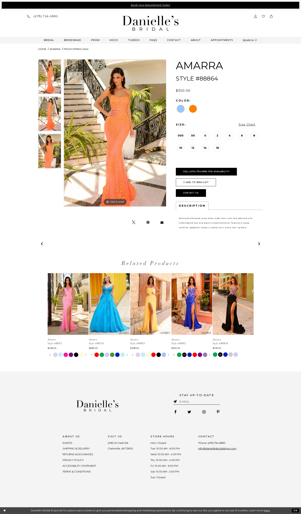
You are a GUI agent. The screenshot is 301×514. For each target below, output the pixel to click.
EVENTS (68, 442)
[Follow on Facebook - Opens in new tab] (175, 412)
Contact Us (191, 193)
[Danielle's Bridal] (150, 23)
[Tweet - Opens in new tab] (133, 222)
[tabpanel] (49, 77)
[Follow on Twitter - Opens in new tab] (189, 412)
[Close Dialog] (4, 510)
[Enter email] (197, 402)
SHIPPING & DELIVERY (76, 448)
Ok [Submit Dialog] (295, 510)
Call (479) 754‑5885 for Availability (206, 171)
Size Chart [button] (247, 124)
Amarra (55, 49)
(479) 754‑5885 (216, 442)
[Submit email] (176, 401)
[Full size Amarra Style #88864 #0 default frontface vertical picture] (115, 132)
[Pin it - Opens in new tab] (148, 222)
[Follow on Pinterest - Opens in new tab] (218, 412)
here (267, 510)
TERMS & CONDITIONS (77, 471)
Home (42, 49)
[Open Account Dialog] (255, 16)
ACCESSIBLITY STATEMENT (79, 465)
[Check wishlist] (263, 16)
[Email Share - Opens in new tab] (162, 222)
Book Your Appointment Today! (150, 5)
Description (192, 205)
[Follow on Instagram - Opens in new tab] (204, 412)
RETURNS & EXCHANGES (78, 454)
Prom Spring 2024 (76, 49)
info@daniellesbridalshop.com (217, 448)
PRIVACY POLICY (73, 460)
